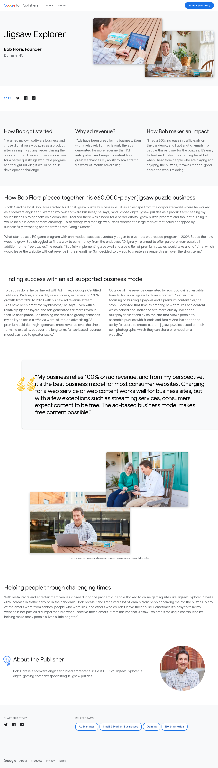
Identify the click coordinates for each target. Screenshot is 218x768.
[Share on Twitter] (18, 98)
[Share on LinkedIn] (34, 98)
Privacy (50, 760)
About (49, 5)
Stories (62, 5)
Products (36, 760)
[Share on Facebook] (26, 98)
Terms (62, 760)
